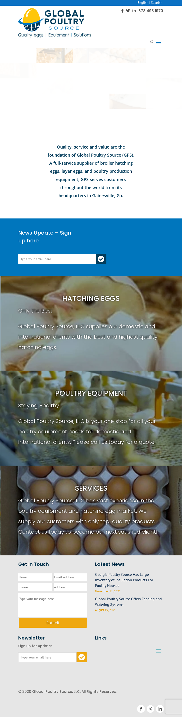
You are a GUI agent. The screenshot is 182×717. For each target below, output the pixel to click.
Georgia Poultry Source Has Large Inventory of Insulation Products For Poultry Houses (124, 580)
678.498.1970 (150, 11)
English (142, 2)
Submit (52, 623)
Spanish (156, 2)
